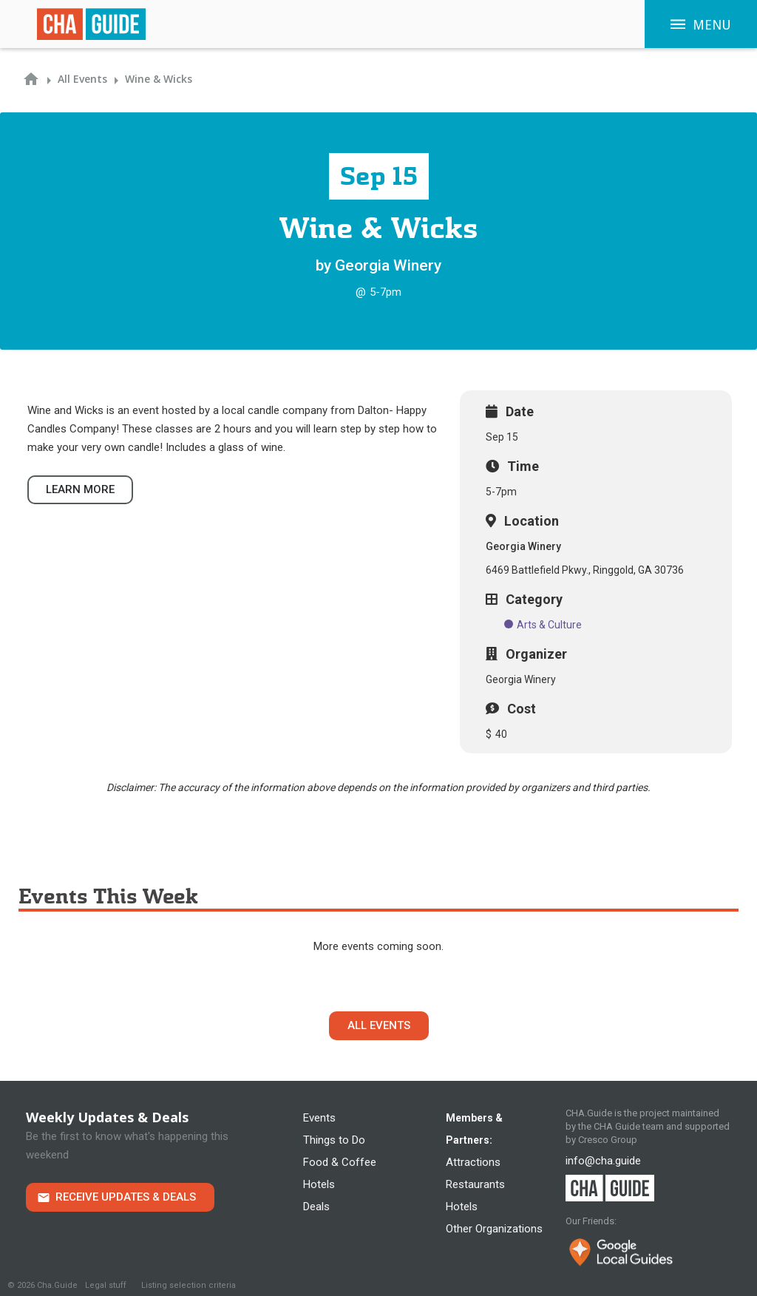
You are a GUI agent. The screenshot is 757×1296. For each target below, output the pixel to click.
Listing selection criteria (188, 1285)
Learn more (80, 489)
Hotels (319, 1184)
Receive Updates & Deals (125, 1197)
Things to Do (334, 1140)
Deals (316, 1206)
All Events (378, 1025)
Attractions (473, 1162)
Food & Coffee (339, 1162)
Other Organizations (494, 1228)
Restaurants (475, 1184)
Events (319, 1117)
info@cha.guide (603, 1160)
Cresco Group (607, 1139)
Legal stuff (105, 1285)
